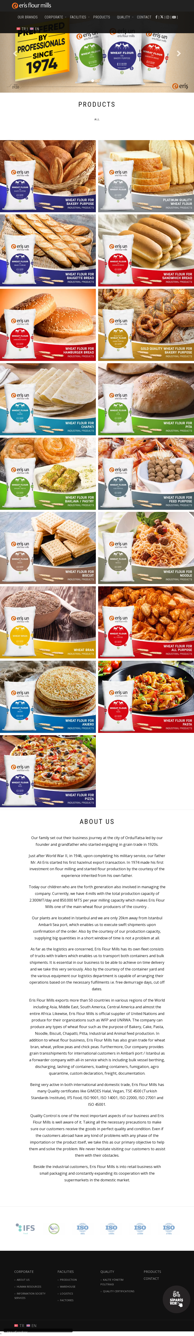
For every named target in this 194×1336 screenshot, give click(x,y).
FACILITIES (78, 17)
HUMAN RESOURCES (29, 1286)
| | (174, 17)
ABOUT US (23, 1279)
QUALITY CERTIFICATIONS (118, 1291)
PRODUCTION (68, 1279)
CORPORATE (54, 17)
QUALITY (123, 17)
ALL (97, 119)
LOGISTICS (66, 1293)
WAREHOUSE (67, 1286)
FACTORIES (66, 1300)
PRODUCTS (101, 17)
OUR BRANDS (28, 17)
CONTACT (144, 17)
